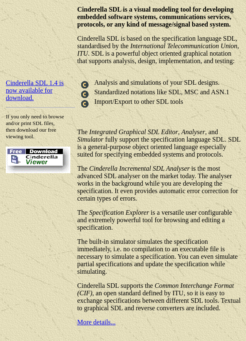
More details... (96, 322)
